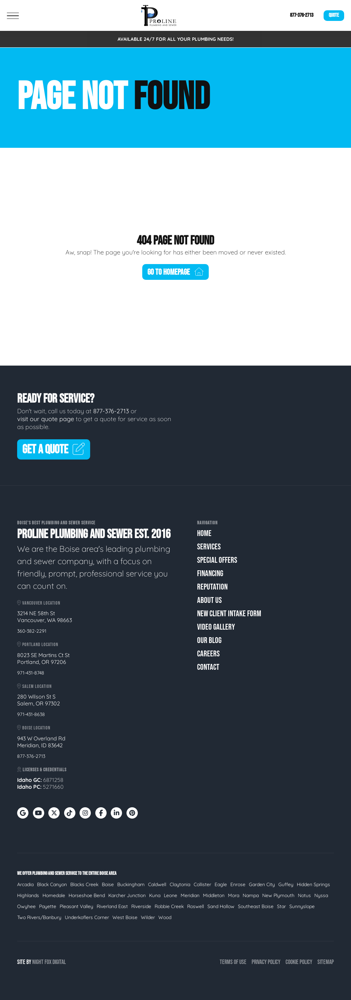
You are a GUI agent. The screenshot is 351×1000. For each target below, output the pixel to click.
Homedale (54, 895)
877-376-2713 (301, 15)
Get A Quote (53, 449)
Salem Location (34, 686)
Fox (48, 962)
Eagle (221, 884)
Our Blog (209, 640)
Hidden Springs (313, 884)
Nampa (251, 895)
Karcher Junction (127, 895)
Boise (108, 884)
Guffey (285, 884)
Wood (164, 917)
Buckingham (131, 884)
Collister (202, 884)
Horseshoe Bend (87, 895)
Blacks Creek (84, 884)
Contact (208, 667)
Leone (170, 895)
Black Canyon (52, 884)
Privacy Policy (266, 962)
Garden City (262, 884)
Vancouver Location (38, 603)
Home (204, 533)
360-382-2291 (31, 631)
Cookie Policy (299, 962)
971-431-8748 (30, 672)
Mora (233, 895)
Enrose (237, 884)
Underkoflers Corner (87, 917)
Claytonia (180, 884)
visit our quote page (45, 419)
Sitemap (325, 962)
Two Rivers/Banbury (39, 917)
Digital (59, 962)
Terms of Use (233, 962)
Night (38, 962)
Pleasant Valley (76, 906)
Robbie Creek (169, 906)
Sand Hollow (220, 906)
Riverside (141, 906)
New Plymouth (278, 895)
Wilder (148, 917)
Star (281, 906)
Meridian (190, 895)
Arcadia (25, 884)
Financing (210, 574)
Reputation (212, 587)
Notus (304, 895)
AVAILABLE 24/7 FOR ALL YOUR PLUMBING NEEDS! (176, 39)
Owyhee (26, 906)
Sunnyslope (302, 906)
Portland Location (37, 644)
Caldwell (157, 884)
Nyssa (321, 895)
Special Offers (217, 560)
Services (209, 547)
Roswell (195, 906)
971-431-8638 (31, 714)
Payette (47, 906)
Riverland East (112, 906)
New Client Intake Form (229, 614)
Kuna (154, 895)
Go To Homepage (175, 272)
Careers (208, 654)
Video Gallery (216, 627)
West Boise (124, 917)
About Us (209, 600)
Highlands (28, 895)
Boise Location (33, 728)
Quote (334, 15)
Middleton (214, 895)
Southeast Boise (256, 906)
